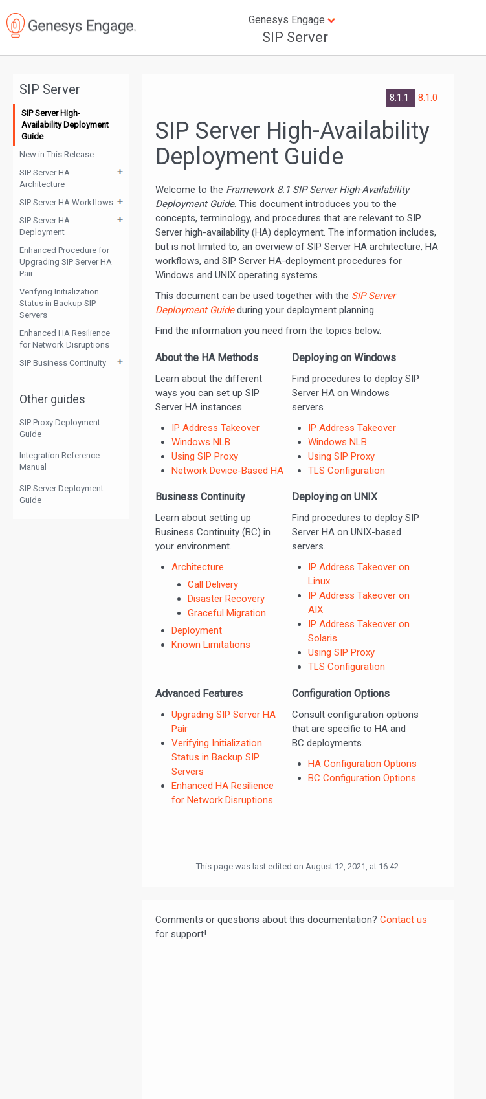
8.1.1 (401, 98)
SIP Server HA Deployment (44, 226)
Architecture (197, 567)
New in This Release (56, 154)
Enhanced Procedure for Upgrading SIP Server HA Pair (65, 261)
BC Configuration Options (362, 778)
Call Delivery (213, 584)
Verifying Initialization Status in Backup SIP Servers (59, 303)
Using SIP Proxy (204, 456)
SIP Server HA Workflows (66, 202)
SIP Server (295, 37)
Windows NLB (200, 442)
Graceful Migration (227, 613)
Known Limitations (210, 644)
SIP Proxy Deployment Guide (59, 428)
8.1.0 (427, 98)
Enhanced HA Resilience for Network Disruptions (64, 339)
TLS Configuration (346, 470)
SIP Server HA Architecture (44, 178)
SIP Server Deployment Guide (61, 494)
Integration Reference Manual (59, 461)
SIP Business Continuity (62, 363)
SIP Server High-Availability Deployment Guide (65, 124)
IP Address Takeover (215, 428)
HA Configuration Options (362, 764)
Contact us (403, 920)
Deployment (196, 630)
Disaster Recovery (226, 599)
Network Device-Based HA (227, 470)
